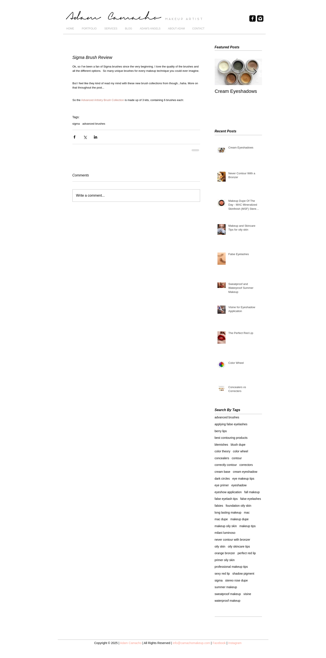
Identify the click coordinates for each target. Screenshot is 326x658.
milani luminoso (225, 532)
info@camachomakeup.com (191, 643)
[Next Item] (255, 72)
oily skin (220, 546)
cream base (222, 471)
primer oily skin (225, 560)
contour (237, 458)
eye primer (222, 485)
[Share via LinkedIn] (95, 137)
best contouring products (231, 437)
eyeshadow (239, 485)
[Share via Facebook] (74, 137)
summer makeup (226, 587)
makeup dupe (239, 519)
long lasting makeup (228, 512)
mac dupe (221, 519)
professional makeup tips (231, 566)
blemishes (221, 444)
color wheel (240, 451)
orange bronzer (225, 553)
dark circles (222, 478)
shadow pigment (243, 573)
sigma (76, 123)
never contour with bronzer (232, 539)
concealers (222, 458)
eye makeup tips (243, 478)
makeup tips (247, 526)
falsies (219, 505)
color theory (222, 451)
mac (246, 512)
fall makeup (252, 492)
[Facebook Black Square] (252, 18)
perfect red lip (246, 553)
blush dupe (238, 444)
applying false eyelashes (231, 424)
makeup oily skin (226, 526)
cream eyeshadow (245, 471)
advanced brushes (93, 123)
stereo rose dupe (236, 580)
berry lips (221, 431)
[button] (90, 28)
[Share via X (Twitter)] (85, 137)
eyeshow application (228, 492)
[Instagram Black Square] (260, 18)
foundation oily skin (238, 505)
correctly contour (226, 465)
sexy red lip (222, 573)
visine (247, 594)
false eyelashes (250, 498)
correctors (246, 465)
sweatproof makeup (228, 594)
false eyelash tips (226, 498)
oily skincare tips (239, 546)
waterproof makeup (227, 600)
